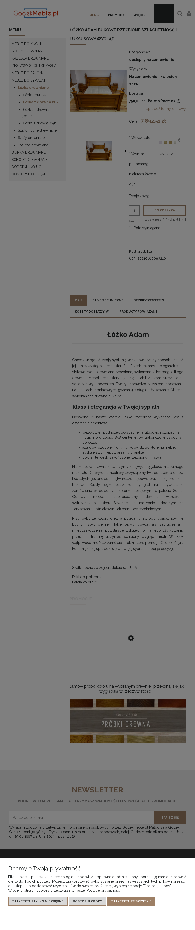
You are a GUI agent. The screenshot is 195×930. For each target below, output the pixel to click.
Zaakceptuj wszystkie (131, 901)
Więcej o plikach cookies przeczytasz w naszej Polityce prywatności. (64, 890)
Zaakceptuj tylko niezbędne (38, 901)
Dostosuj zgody (87, 901)
